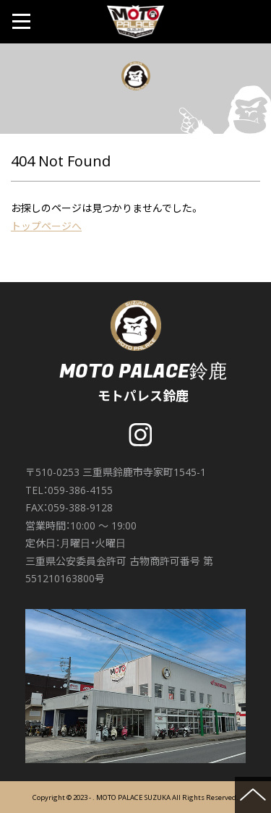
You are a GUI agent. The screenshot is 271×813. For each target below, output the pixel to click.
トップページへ (46, 226)
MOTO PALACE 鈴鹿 (136, 21)
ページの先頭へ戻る (253, 795)
